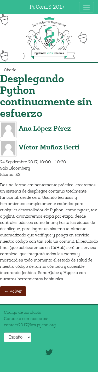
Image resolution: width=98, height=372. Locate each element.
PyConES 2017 (47, 7)
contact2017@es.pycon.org (30, 325)
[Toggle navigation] (86, 7)
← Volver (13, 291)
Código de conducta (22, 312)
